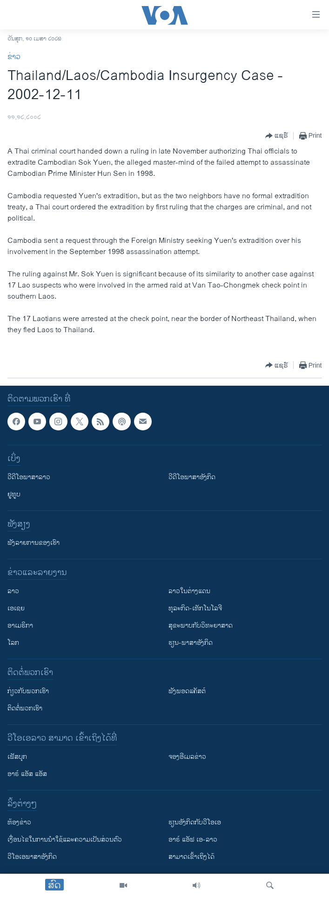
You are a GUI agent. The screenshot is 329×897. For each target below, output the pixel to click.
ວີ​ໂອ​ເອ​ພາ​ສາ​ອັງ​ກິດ (32, 857)
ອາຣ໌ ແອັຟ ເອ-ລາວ (192, 839)
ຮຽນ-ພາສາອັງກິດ (190, 643)
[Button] (276, 135)
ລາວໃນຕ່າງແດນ (189, 591)
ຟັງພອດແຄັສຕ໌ (187, 691)
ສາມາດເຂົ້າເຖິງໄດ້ (191, 857)
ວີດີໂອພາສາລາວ (28, 477)
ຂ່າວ (13, 57)
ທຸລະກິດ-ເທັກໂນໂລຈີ (195, 608)
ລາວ (13, 591)
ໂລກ (13, 643)
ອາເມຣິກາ (20, 625)
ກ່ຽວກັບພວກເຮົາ (28, 691)
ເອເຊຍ (16, 608)
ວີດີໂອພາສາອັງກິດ (191, 477)
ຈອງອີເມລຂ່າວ (187, 757)
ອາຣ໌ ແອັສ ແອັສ (27, 774)
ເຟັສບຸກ (17, 757)
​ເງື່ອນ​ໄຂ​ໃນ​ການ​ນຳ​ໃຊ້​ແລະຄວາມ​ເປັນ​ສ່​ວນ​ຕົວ (64, 839)
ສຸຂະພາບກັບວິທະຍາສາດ (200, 625)
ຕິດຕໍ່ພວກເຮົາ (24, 708)
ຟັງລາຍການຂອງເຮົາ (33, 543)
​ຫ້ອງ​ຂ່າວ (19, 822)
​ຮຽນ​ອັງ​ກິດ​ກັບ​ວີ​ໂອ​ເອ (194, 822)
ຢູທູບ (13, 494)
